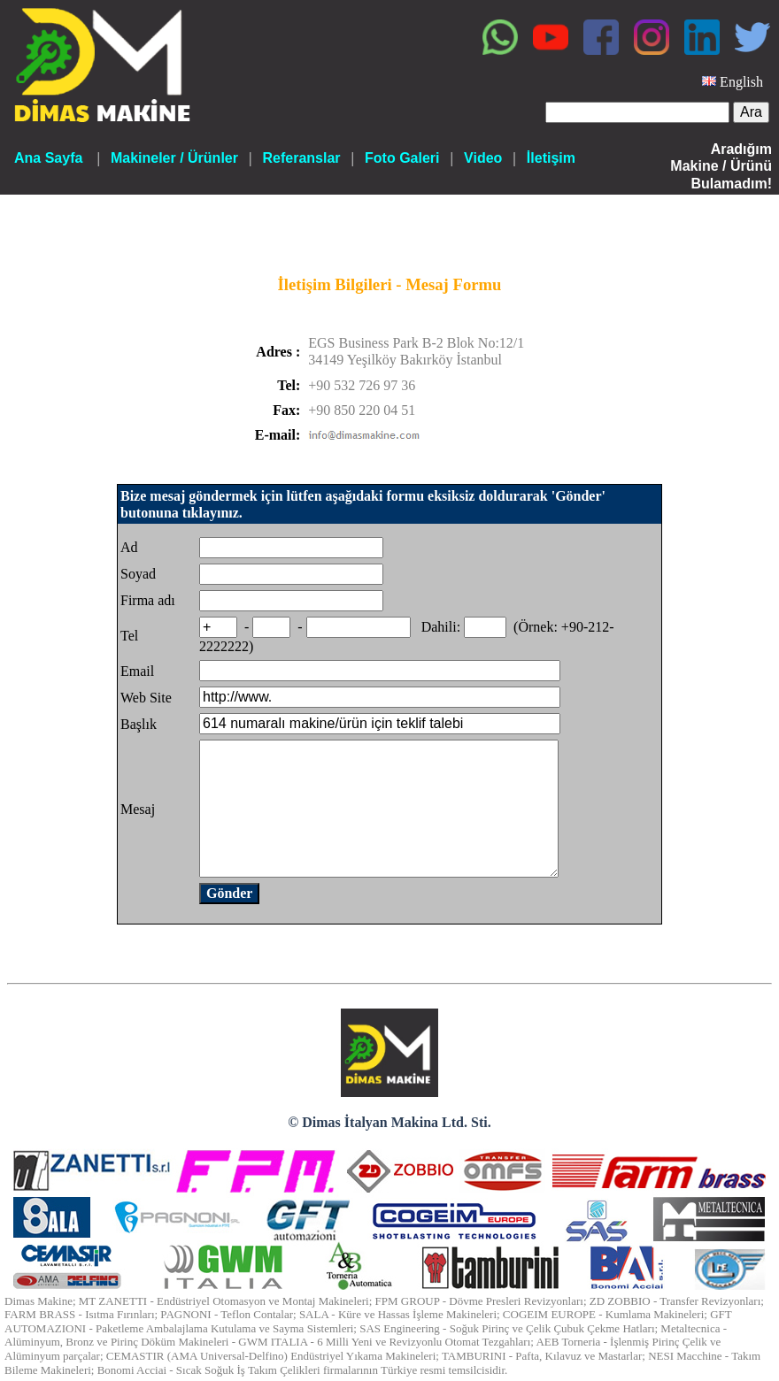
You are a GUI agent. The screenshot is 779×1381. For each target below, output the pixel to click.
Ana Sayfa (48, 157)
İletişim (551, 157)
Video (483, 157)
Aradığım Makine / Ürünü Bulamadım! (721, 166)
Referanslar (301, 157)
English (741, 81)
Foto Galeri (402, 157)
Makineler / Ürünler (174, 157)
